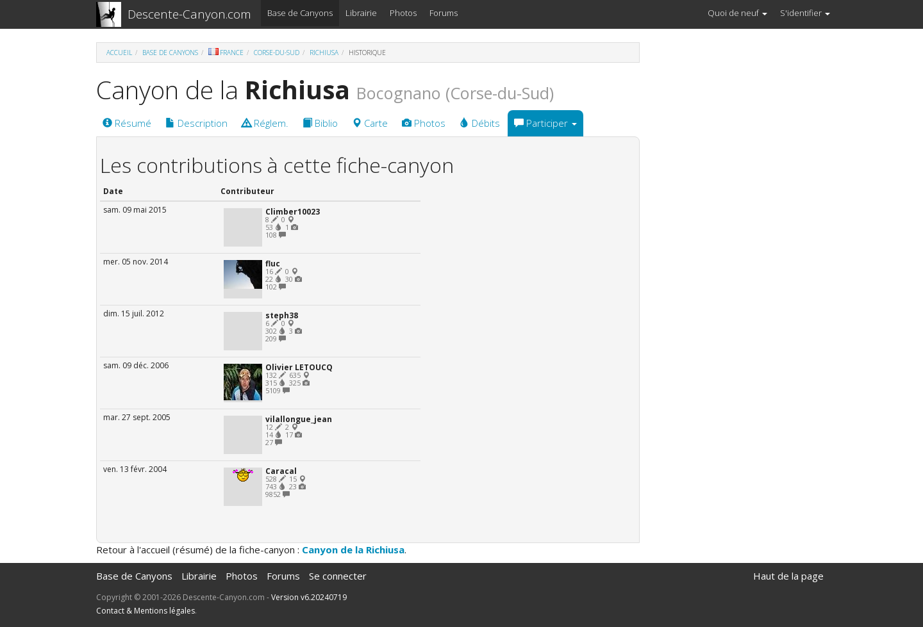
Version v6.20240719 (309, 597)
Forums (443, 13)
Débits (480, 123)
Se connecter (338, 575)
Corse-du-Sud (276, 52)
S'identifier (805, 13)
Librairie (361, 13)
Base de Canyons (300, 13)
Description (196, 123)
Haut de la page (788, 575)
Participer (545, 123)
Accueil (119, 52)
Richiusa (324, 52)
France (226, 52)
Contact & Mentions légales (145, 610)
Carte (370, 123)
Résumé (127, 123)
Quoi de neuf (737, 13)
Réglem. (265, 123)
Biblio (320, 123)
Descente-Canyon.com (189, 14)
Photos (403, 13)
